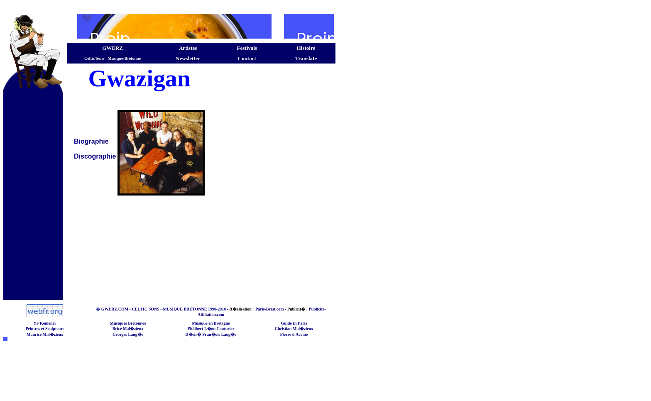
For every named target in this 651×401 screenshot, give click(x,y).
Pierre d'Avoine (294, 334)
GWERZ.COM (114, 309)
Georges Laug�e (128, 334)
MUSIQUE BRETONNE (185, 309)
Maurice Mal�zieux (45, 334)
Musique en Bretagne (211, 323)
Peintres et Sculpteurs (44, 328)
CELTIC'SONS (145, 309)
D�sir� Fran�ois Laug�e (211, 334)
